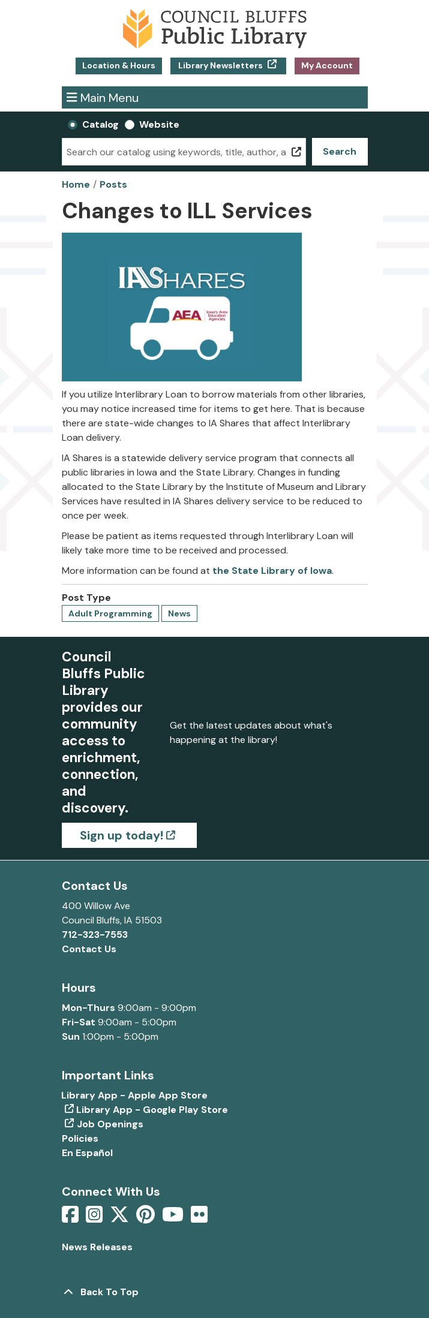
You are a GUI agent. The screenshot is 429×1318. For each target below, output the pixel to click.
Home (76, 184)
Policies (80, 1138)
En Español (87, 1153)
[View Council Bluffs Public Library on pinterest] (146, 1218)
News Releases (97, 1247)
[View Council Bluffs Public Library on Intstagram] (95, 1218)
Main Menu (103, 97)
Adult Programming (110, 613)
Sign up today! (121, 835)
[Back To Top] (215, 1292)
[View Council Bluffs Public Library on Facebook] (71, 1218)
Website (159, 124)
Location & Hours (118, 65)
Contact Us (89, 949)
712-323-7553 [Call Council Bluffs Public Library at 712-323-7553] (95, 934)
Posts (113, 184)
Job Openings (110, 1124)
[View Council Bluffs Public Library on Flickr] (199, 1218)
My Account (327, 65)
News (179, 613)
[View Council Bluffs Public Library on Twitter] (120, 1218)
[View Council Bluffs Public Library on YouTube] (174, 1218)
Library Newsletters (220, 65)
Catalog (100, 124)
